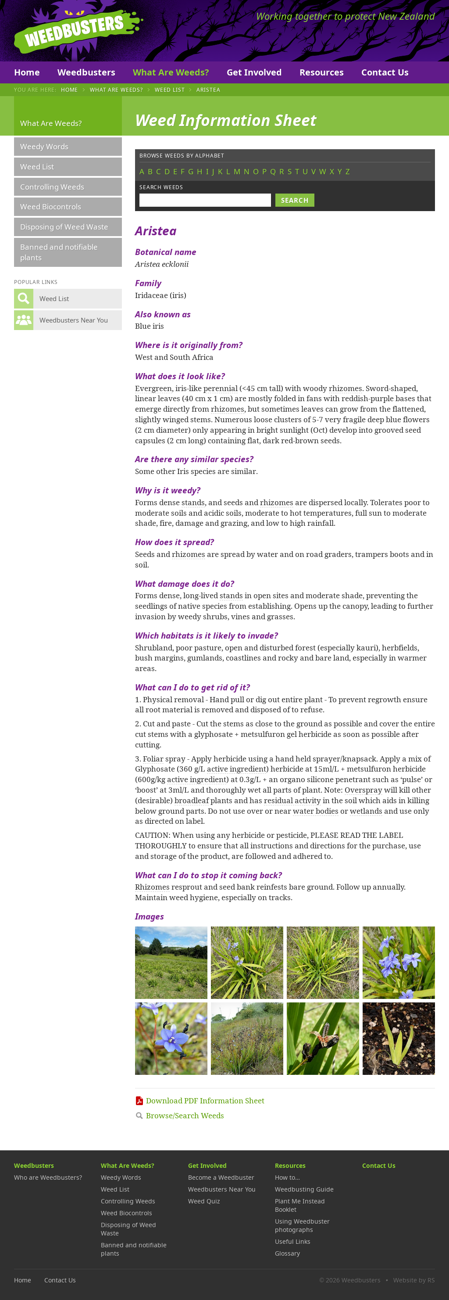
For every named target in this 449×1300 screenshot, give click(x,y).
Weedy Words (44, 146)
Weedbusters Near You (222, 1189)
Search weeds (161, 187)
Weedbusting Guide (304, 1189)
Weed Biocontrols (50, 206)
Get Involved (254, 72)
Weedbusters (78, 30)
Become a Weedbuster (221, 1177)
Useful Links (292, 1241)
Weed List (170, 89)
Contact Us (385, 72)
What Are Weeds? (171, 72)
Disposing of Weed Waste (64, 227)
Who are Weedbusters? (48, 1177)
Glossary (287, 1253)
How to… (287, 1177)
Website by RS (414, 1280)
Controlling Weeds (52, 187)
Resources (321, 72)
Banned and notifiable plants (59, 252)
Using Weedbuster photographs (302, 1225)
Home (27, 72)
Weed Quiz (204, 1201)
